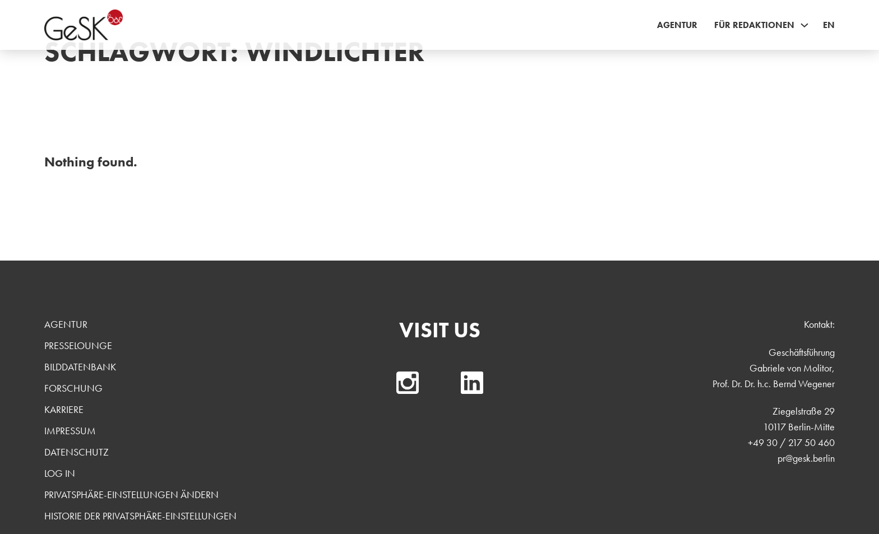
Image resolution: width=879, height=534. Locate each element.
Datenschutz (76, 451)
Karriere (64, 409)
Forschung (73, 388)
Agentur (677, 25)
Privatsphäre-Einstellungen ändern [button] (131, 494)
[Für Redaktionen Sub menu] (804, 25)
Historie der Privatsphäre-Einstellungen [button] (140, 515)
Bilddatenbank (80, 366)
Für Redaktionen (754, 25)
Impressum (70, 430)
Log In (59, 473)
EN (829, 25)
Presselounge (78, 345)
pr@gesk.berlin (806, 458)
